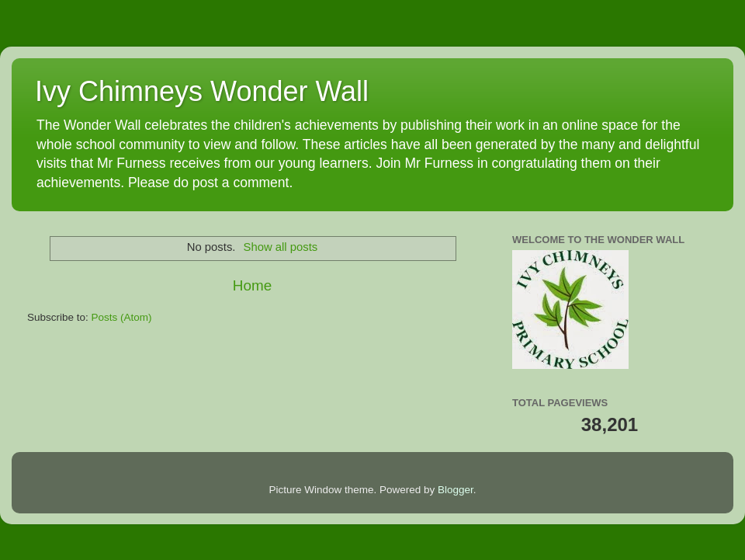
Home (252, 285)
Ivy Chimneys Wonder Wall (202, 91)
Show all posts (281, 247)
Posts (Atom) (122, 317)
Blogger (455, 490)
